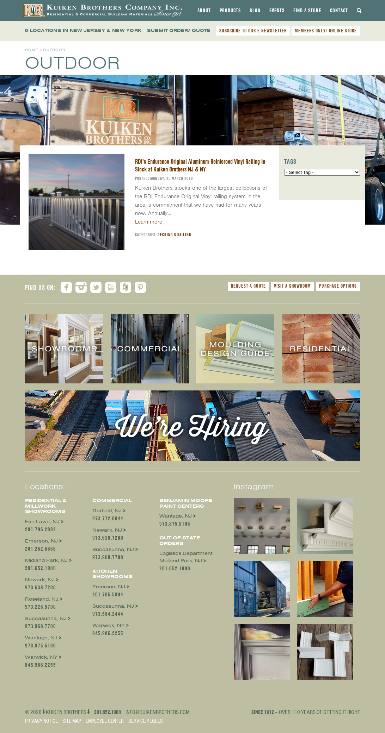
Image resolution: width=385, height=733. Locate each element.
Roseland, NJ (42, 599)
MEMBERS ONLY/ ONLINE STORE (326, 30)
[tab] (204, 10)
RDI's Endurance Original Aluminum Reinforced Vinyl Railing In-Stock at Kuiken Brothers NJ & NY (200, 165)
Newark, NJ (40, 580)
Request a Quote (248, 286)
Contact (339, 10)
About (204, 10)
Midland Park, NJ (46, 560)
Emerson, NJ (41, 541)
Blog (255, 10)
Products (230, 10)
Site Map (71, 721)
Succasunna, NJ (46, 618)
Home (31, 50)
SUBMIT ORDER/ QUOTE (178, 30)
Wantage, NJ (41, 638)
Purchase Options (338, 286)
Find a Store (307, 10)
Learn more (148, 221)
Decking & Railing (174, 235)
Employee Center (105, 721)
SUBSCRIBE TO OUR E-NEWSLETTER (253, 30)
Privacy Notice (41, 721)
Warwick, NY (41, 657)
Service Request (146, 721)
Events (277, 10)
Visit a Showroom (292, 286)
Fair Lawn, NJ (42, 522)
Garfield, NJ (107, 511)
